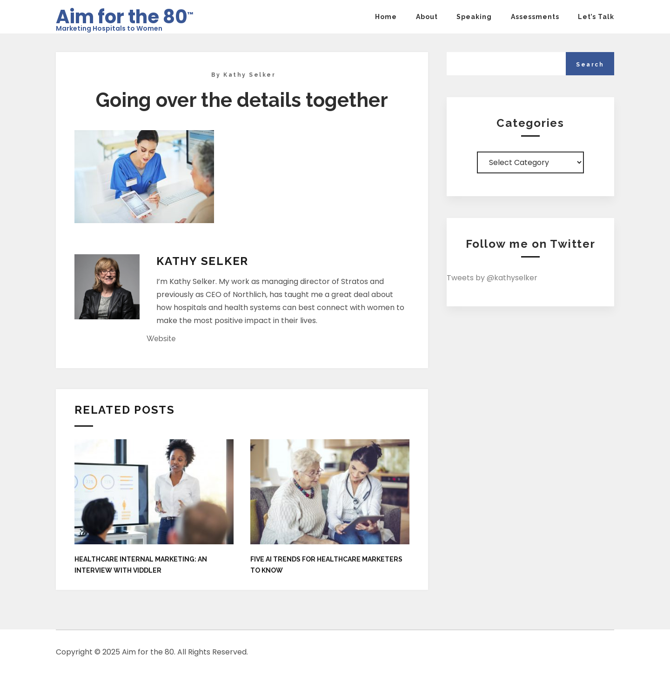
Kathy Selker (249, 75)
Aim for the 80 (124, 14)
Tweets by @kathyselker (492, 277)
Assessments (535, 16)
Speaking (474, 16)
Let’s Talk (596, 16)
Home (386, 16)
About (427, 16)
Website (161, 338)
